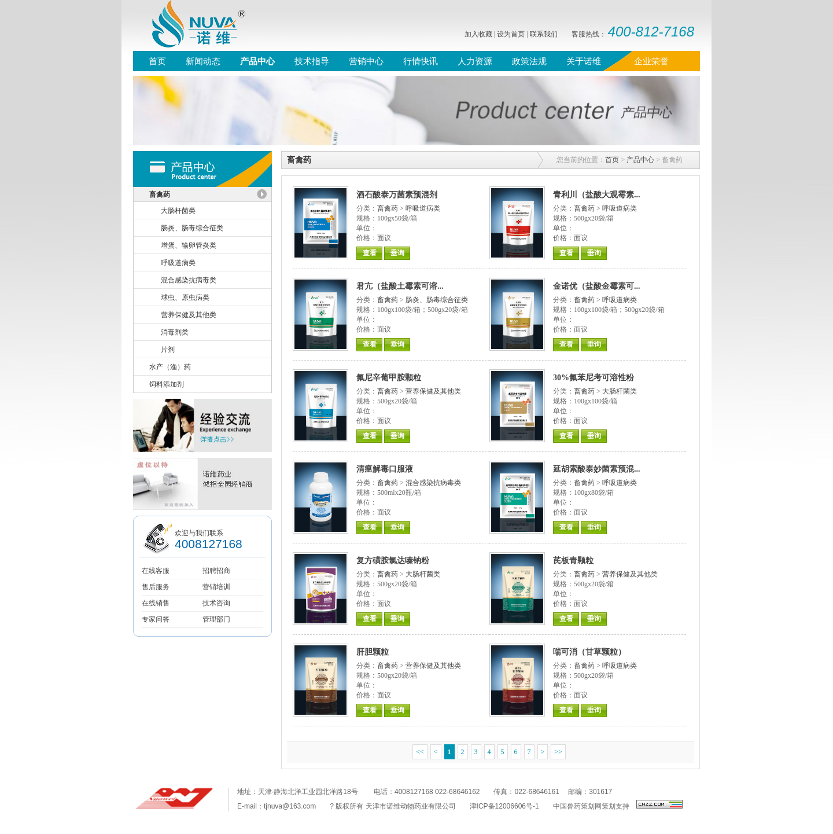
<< (420, 752)
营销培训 (216, 587)
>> (558, 752)
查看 (370, 253)
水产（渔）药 (170, 367)
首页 (612, 160)
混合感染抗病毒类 (433, 483)
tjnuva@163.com (290, 806)
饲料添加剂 (166, 384)
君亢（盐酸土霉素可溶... (400, 286)
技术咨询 (216, 603)
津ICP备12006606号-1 (504, 806)
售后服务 (155, 587)
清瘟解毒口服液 (384, 469)
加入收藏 (478, 34)
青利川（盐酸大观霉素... (596, 194)
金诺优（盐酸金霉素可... (596, 286)
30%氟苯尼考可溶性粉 (593, 377)
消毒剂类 (175, 332)
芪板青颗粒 (573, 560)
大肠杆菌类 (619, 391)
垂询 (397, 253)
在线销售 (155, 603)
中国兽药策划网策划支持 (591, 806)
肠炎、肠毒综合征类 (437, 300)
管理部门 (216, 619)
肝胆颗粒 (372, 652)
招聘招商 (216, 571)
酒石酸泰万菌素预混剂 (396, 194)
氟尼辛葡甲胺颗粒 (388, 377)
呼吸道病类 (423, 208)
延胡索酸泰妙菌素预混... (596, 469)
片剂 (168, 350)
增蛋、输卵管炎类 (188, 245)
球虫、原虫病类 (185, 297)
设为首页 (511, 34)
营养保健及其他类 (433, 391)
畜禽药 (387, 208)
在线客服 (155, 571)
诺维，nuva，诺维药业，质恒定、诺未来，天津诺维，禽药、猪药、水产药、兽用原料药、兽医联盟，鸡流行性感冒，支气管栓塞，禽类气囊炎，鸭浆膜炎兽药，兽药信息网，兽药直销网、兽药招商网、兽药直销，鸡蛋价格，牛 (191, 25)
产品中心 (640, 160)
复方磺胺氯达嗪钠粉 (392, 560)
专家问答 (155, 619)
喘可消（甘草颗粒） (589, 652)
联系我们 (544, 34)
